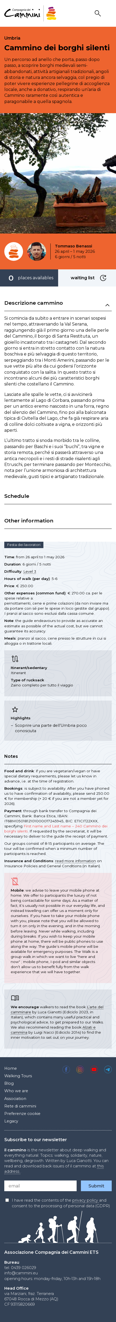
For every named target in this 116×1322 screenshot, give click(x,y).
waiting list (103, 278)
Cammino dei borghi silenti (57, 47)
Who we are (16, 1090)
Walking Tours (18, 1075)
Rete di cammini (20, 1106)
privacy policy (85, 1200)
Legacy (11, 1121)
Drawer (108, 14)
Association (15, 1098)
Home (10, 1068)
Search (98, 14)
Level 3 (29, 571)
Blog (9, 1083)
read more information (75, 861)
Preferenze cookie (22, 1113)
